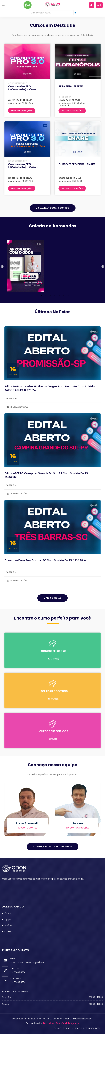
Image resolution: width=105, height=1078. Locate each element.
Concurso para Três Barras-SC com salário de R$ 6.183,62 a (45, 604)
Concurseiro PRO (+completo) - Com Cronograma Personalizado (27, 133)
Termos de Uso (62, 1072)
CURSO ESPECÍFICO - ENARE (76, 208)
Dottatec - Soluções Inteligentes (61, 1066)
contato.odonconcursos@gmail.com (27, 1005)
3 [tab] (45, 339)
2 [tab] (41, 339)
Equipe (7, 963)
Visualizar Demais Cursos (52, 251)
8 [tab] (68, 339)
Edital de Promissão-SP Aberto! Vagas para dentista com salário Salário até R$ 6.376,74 (49, 432)
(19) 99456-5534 (17, 1025)
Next (102, 310)
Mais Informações (21, 154)
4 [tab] (50, 339)
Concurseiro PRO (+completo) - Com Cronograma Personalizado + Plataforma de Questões (27, 212)
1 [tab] (37, 339)
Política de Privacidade (88, 1072)
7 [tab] (63, 339)
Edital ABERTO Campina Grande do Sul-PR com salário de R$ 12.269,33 (46, 519)
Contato (8, 975)
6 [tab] (59, 339)
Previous (2, 310)
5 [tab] (54, 339)
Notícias (8, 969)
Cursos (7, 957)
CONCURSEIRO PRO (17, 127)
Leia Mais (10, 442)
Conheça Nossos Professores (52, 890)
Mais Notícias (52, 641)
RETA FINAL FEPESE (70, 130)
